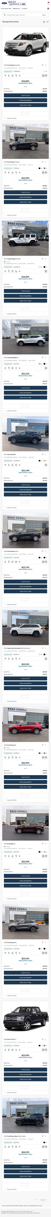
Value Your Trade (25, 105)
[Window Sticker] (46, 75)
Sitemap (17, 1211)
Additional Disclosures (28, 1211)
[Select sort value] (47, 21)
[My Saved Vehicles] (48, 3)
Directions (16, 8)
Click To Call (25, 95)
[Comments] (43, 75)
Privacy (21, 1211)
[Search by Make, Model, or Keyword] (24, 15)
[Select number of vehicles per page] (44, 1199)
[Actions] (45, 65)
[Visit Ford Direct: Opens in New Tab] (40, 1213)
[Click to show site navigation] (48, 8)
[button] (6, 8)
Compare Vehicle (12, 118)
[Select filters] (44, 21)
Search (44, 15)
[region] (25, 90)
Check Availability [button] (25, 100)
